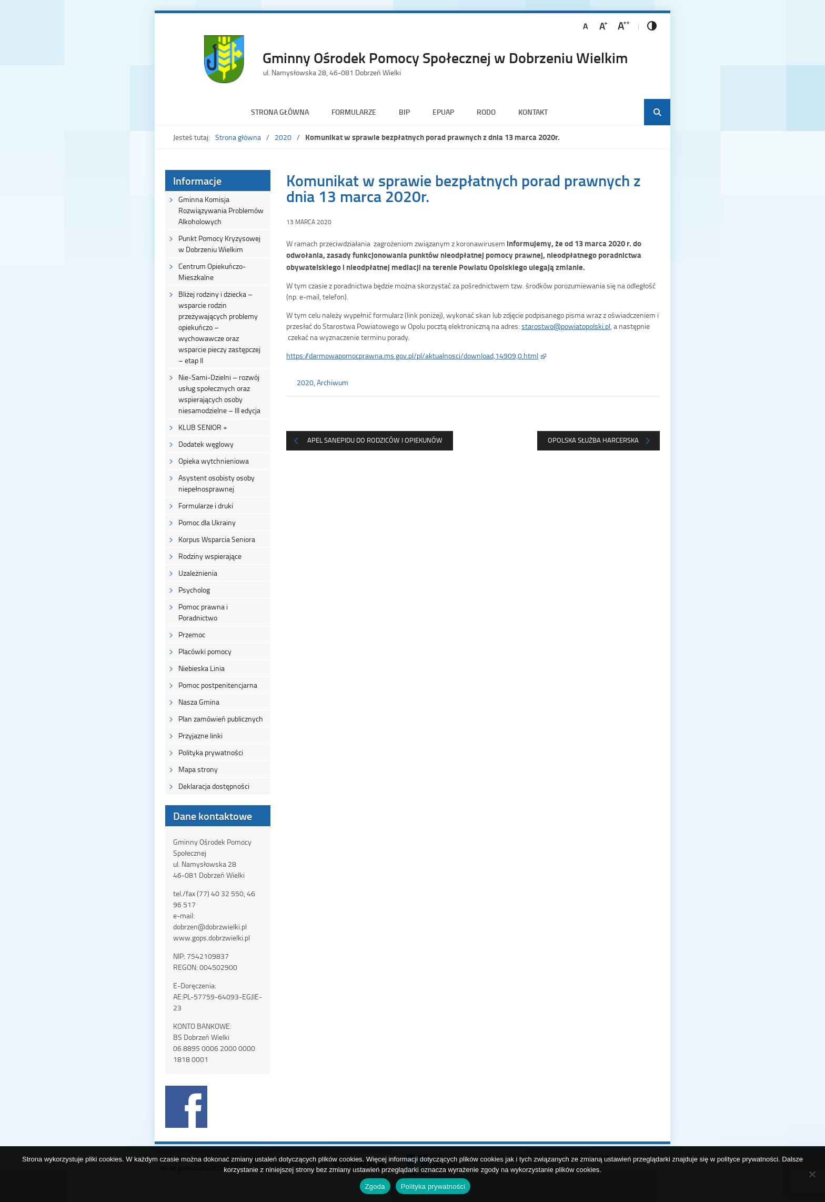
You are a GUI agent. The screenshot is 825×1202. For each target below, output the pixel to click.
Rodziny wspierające (210, 556)
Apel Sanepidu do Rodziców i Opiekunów (374, 440)
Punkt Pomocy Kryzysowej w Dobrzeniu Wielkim (219, 243)
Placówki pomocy (205, 651)
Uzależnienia (197, 573)
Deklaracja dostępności (213, 786)
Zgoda (375, 1186)
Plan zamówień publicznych (220, 719)
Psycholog (194, 590)
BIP (404, 112)
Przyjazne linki (200, 735)
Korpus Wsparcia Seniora (216, 539)
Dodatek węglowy (206, 444)
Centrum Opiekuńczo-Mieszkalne (212, 271)
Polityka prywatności (210, 752)
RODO (486, 112)
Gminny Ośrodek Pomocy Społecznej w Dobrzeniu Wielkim (445, 57)
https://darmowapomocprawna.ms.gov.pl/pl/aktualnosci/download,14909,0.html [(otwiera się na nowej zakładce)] (412, 355)
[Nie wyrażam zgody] (812, 1174)
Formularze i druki (205, 505)
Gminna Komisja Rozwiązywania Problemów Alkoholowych (221, 210)
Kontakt (533, 112)
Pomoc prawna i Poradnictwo (203, 612)
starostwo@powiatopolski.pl (565, 326)
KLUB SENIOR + (202, 427)
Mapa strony (198, 769)
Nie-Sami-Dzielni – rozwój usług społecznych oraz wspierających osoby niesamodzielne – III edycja (219, 393)
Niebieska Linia (201, 668)
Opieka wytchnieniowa (213, 461)
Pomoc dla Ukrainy (207, 522)
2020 (283, 137)
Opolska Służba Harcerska (593, 440)
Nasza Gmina (198, 702)
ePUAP (443, 112)
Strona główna (280, 112)
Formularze (353, 112)
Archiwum (332, 382)
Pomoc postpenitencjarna (217, 685)
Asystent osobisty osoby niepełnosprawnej (216, 483)
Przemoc (191, 634)
